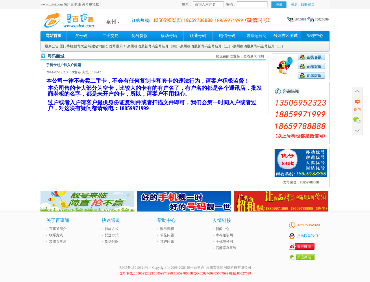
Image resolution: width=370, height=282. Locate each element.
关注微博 (304, 246)
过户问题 (167, 242)
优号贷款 (140, 36)
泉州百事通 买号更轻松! (85, 22)
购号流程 (167, 229)
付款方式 (112, 229)
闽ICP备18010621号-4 (135, 268)
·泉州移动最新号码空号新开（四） (152, 46)
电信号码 (227, 36)
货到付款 (112, 242)
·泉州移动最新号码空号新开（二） (258, 46)
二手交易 (110, 36)
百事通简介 (57, 229)
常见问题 (167, 235)
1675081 (296, 19)
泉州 (112, 22)
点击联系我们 (307, 236)
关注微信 (304, 257)
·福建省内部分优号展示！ (106, 46)
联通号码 (198, 36)
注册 (294, 4)
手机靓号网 (224, 242)
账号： (187, 4)
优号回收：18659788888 (300, 182)
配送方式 (112, 235)
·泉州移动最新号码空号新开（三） (205, 46)
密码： (231, 4)
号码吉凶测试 (285, 36)
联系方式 (56, 235)
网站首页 (53, 36)
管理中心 (315, 36)
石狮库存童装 (226, 248)
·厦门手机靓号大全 (73, 46)
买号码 (81, 36)
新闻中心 (223, 229)
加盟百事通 (57, 242)
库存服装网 (224, 235)
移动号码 (169, 36)
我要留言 (307, 4)
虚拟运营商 (256, 36)
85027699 (318, 19)
